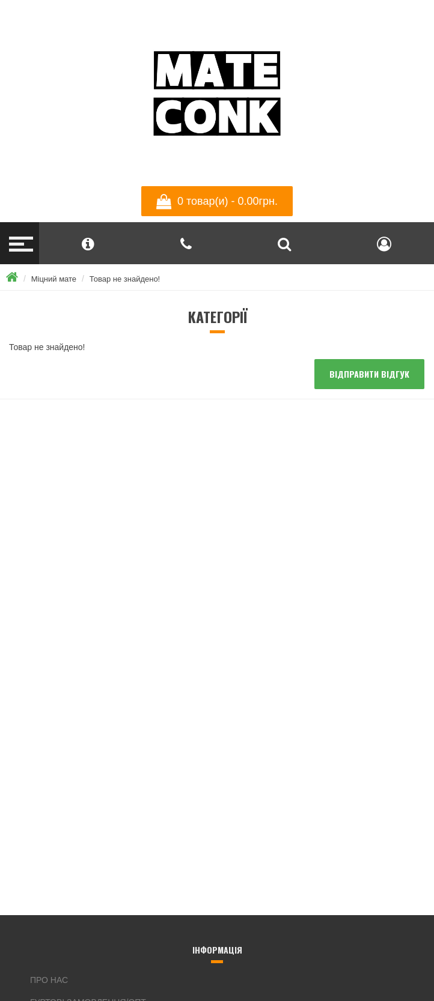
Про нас (49, 980)
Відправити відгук (369, 373)
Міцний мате (53, 278)
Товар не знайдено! (125, 278)
